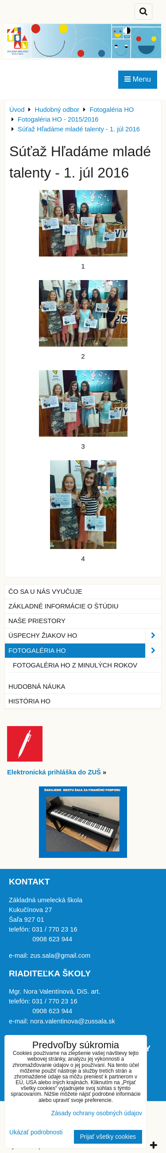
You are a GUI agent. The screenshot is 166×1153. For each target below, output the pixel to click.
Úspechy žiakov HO (84, 635)
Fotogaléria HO (84, 651)
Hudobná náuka (36, 686)
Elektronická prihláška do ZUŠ (54, 772)
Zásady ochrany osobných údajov (96, 1113)
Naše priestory (37, 620)
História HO (29, 701)
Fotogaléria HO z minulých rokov (75, 665)
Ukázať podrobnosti (35, 1132)
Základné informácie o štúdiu (63, 606)
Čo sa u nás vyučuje (45, 591)
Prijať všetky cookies (108, 1136)
